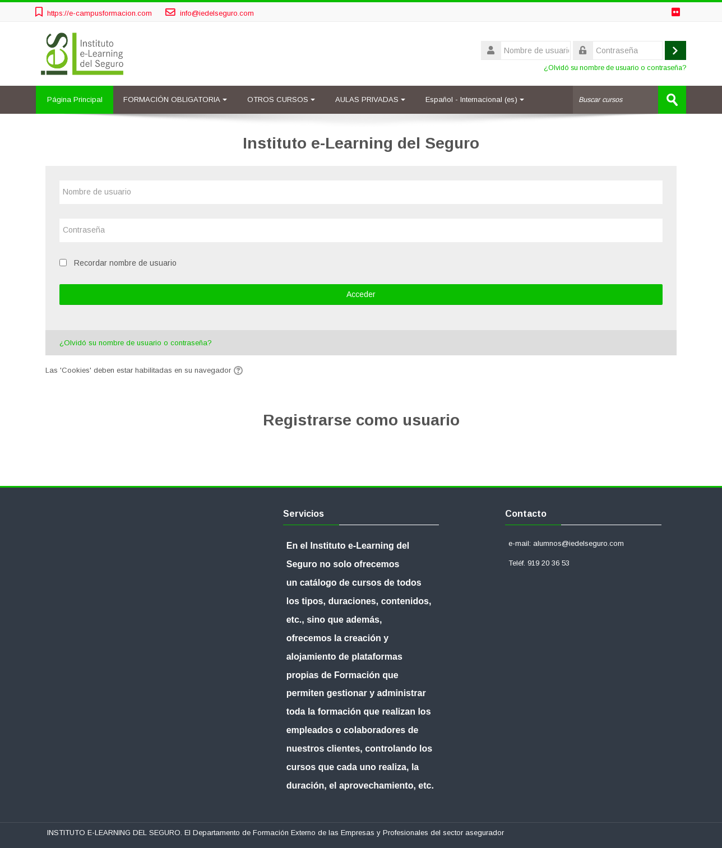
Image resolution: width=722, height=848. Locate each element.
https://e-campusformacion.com (99, 13)
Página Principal (75, 99)
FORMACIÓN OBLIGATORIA (176, 99)
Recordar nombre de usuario (125, 262)
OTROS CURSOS (282, 99)
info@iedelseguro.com (217, 13)
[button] (240, 370)
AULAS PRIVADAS (371, 99)
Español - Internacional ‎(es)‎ (475, 99)
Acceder (361, 294)
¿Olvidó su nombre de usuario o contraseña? (615, 68)
